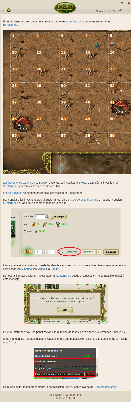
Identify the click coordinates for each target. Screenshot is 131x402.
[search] (122, 3)
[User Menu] (128, 3)
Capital (55, 268)
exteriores (72, 21)
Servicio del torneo (106, 386)
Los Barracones (12, 192)
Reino (82, 182)
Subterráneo (10, 186)
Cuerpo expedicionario (84, 199)
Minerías (26, 268)
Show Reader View (107, 11)
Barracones (10, 24)
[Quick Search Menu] (122, 3)
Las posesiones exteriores (19, 182)
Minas (41, 268)
